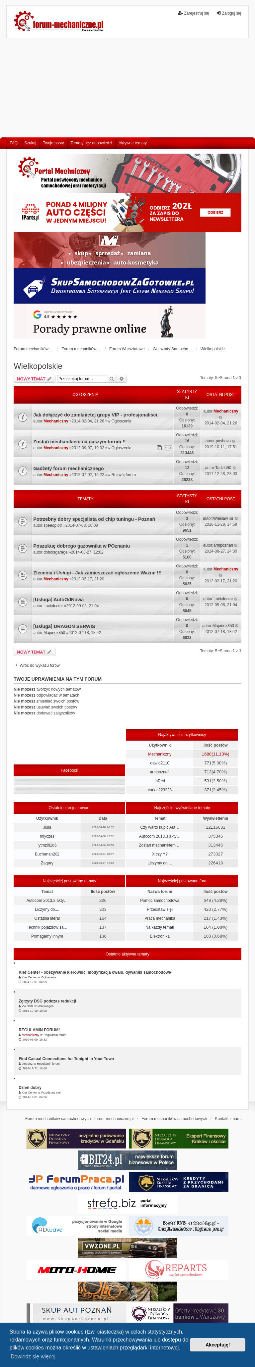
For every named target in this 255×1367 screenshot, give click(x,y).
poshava (223, 441)
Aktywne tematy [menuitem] (133, 143)
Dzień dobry (30, 1087)
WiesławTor (223, 518)
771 (208, 762)
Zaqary (47, 863)
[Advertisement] (127, 87)
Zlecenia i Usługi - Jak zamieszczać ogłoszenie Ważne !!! (97, 572)
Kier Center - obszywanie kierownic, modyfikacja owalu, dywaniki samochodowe (95, 972)
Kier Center (29, 977)
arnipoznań (223, 545)
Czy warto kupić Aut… (159, 827)
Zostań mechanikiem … (160, 845)
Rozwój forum (124, 474)
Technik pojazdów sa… (47, 927)
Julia (47, 827)
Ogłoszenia (121, 421)
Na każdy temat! (159, 927)
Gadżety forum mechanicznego (68, 468)
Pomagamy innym (47, 936)
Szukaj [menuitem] (30, 143)
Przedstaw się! (160, 909)
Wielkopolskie (38, 366)
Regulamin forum (54, 1035)
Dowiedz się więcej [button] (33, 1356)
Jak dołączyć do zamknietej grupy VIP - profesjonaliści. (95, 414)
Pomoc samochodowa (159, 900)
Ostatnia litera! (47, 918)
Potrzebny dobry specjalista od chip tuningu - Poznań (94, 519)
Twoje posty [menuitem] (53, 143)
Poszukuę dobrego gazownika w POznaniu (81, 546)
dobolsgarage (55, 552)
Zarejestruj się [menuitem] (193, 13)
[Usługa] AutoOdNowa (58, 599)
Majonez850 (54, 632)
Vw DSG (28, 1006)
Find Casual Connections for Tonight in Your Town (66, 1058)
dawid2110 (159, 763)
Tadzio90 (223, 467)
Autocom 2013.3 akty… (160, 836)
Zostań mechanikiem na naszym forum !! (79, 441)
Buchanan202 (47, 854)
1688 (207, 754)
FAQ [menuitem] (14, 143)
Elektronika (160, 936)
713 (208, 771)
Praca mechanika (159, 918)
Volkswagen (45, 1006)
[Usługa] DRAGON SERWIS (64, 626)
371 (208, 789)
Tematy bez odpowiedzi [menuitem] (91, 143)
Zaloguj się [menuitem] (228, 13)
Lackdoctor (53, 606)
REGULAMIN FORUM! (39, 1030)
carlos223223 (160, 790)
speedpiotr (52, 525)
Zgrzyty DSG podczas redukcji (47, 1001)
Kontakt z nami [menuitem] (228, 1118)
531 (208, 780)
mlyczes (47, 836)
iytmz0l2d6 (47, 845)
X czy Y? (160, 854)
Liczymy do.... (160, 863)
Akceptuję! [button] (218, 1344)
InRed (159, 781)
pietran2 (27, 1063)
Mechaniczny (55, 421)
